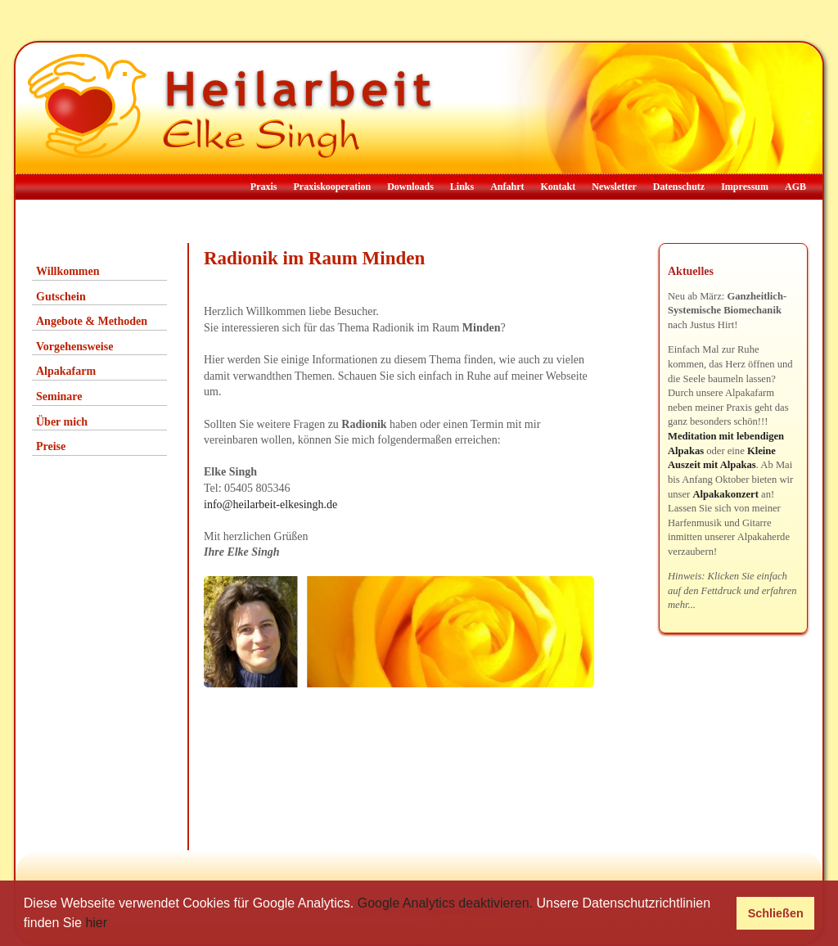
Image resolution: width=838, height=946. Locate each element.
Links (462, 186)
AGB (795, 186)
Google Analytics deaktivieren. (445, 903)
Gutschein (61, 297)
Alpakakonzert (725, 494)
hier (96, 923)
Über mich (62, 422)
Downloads (410, 186)
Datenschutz (679, 186)
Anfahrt (507, 186)
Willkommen (68, 271)
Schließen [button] (776, 913)
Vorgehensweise (74, 346)
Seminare (59, 396)
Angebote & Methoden (91, 321)
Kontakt (558, 186)
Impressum (744, 186)
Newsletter (614, 186)
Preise (50, 446)
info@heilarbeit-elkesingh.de (270, 504)
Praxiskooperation (332, 186)
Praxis (263, 186)
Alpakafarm (66, 371)
